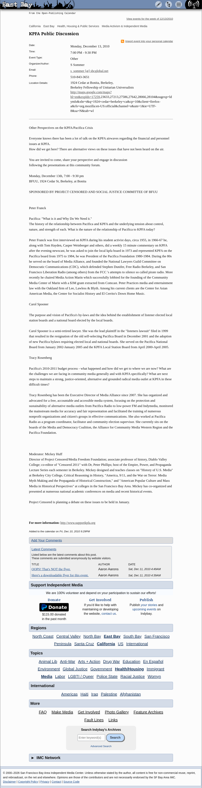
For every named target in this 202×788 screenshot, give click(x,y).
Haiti (84, 694)
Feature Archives (148, 712)
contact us (109, 613)
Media (46, 676)
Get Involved (89, 712)
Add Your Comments (46, 540)
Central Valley (68, 636)
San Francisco (157, 636)
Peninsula (62, 644)
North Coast (42, 636)
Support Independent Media (57, 585)
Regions (38, 628)
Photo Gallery (117, 712)
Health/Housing (129, 669)
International (137, 644)
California (35, 26)
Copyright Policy (28, 781)
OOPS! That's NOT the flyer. (51, 569)
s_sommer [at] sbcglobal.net (89, 71)
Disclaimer (9, 781)
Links (113, 720)
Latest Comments (44, 549)
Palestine (109, 694)
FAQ (43, 712)
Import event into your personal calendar (147, 41)
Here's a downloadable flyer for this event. (60, 575)
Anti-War (67, 661)
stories (149, 605)
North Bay (92, 636)
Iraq (94, 694)
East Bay (48, 26)
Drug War (111, 661)
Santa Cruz (84, 644)
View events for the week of (149, 18)
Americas (69, 694)
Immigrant (155, 669)
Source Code (71, 781)
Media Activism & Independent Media (124, 26)
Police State (107, 676)
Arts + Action (89, 661)
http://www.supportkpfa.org (77, 522)
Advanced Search (101, 746)
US (120, 644)
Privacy (44, 781)
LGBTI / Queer (81, 676)
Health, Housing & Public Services (78, 26)
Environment (49, 669)
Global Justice (75, 669)
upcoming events (144, 609)
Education (131, 661)
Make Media (62, 712)
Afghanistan (130, 694)
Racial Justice (133, 676)
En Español (153, 661)
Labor (60, 676)
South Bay (132, 636)
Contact (56, 781)
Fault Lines (94, 720)
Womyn (154, 676)
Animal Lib (48, 661)
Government (101, 669)
